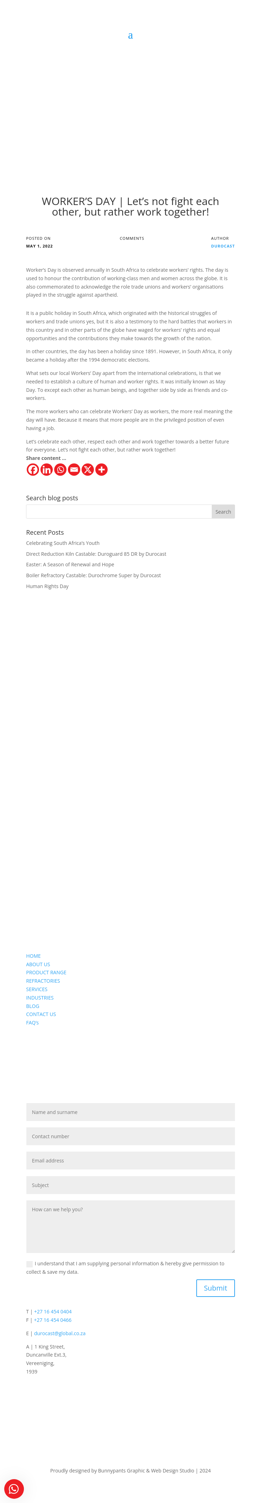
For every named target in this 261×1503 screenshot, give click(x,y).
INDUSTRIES (39, 997)
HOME (33, 955)
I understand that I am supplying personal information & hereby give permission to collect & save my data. (125, 1267)
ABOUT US (38, 964)
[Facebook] (33, 469)
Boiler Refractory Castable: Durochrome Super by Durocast (93, 575)
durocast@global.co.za (59, 1333)
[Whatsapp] (60, 469)
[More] (101, 469)
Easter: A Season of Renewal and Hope (70, 564)
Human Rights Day (47, 586)
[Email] (74, 469)
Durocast (223, 246)
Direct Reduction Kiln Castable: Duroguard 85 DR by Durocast (96, 554)
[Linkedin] (46, 469)
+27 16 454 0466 (52, 1320)
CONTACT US (41, 1014)
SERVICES (36, 989)
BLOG (32, 1006)
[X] (88, 469)
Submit (215, 1288)
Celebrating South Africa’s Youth (63, 543)
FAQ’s (32, 1022)
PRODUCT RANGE (46, 972)
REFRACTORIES (43, 980)
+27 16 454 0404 (53, 1311)
